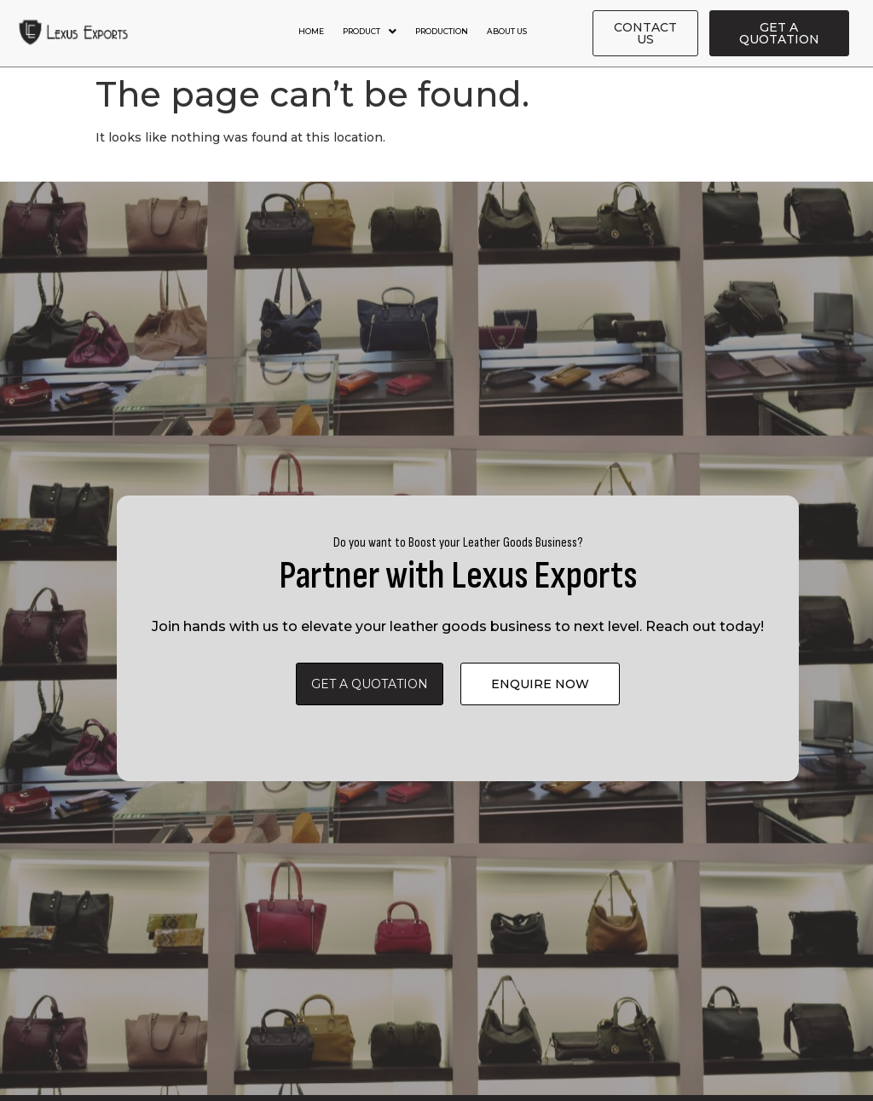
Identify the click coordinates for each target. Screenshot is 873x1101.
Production (441, 31)
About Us (507, 31)
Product (369, 32)
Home (311, 31)
